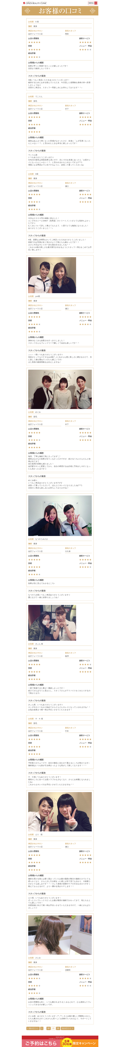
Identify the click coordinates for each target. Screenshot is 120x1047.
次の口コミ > (67, 1028)
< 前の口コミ (33, 1028)
